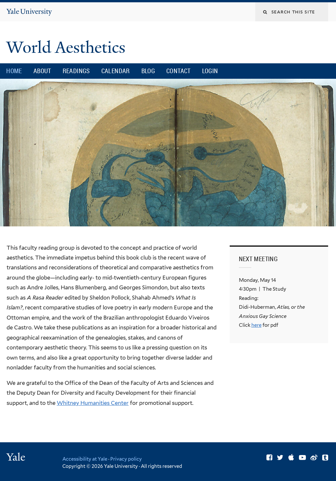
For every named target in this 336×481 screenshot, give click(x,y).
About (42, 71)
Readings (76, 71)
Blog (148, 71)
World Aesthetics (67, 47)
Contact (178, 71)
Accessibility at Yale (84, 459)
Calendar (115, 71)
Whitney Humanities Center (93, 403)
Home (14, 71)
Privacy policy (126, 459)
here (256, 325)
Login (210, 71)
